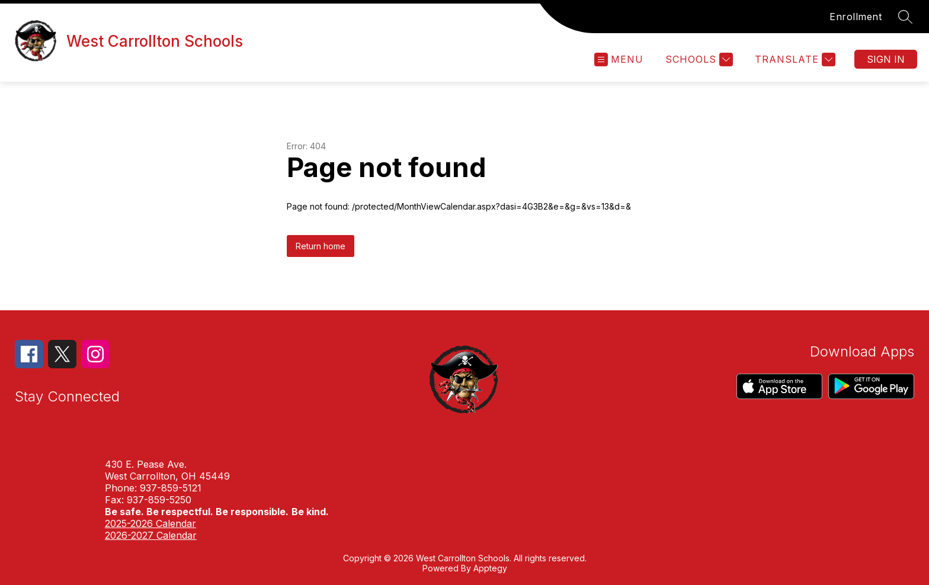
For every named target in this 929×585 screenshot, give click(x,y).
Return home (320, 246)
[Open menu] (618, 59)
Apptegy (490, 568)
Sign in (886, 59)
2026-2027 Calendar (151, 535)
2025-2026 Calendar (150, 523)
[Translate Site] (793, 59)
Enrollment (855, 16)
